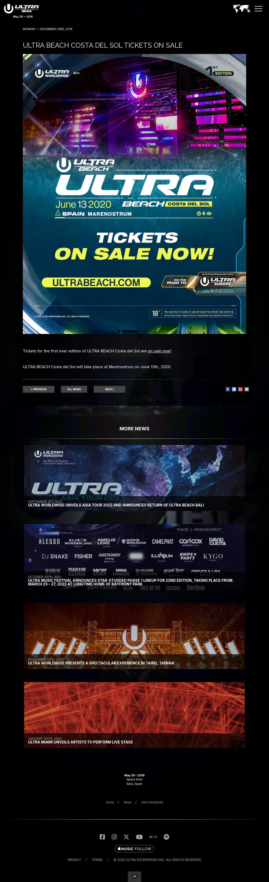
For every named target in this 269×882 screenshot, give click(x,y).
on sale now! (159, 350)
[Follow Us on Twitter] (126, 837)
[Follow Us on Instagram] (114, 837)
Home (110, 802)
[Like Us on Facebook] (102, 837)
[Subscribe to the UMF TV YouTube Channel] (139, 837)
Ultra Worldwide (152, 802)
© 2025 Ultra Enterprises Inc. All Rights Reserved (157, 860)
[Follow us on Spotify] (166, 837)
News (127, 802)
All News (74, 389)
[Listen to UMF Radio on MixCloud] (153, 837)
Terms (97, 860)
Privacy (74, 860)
